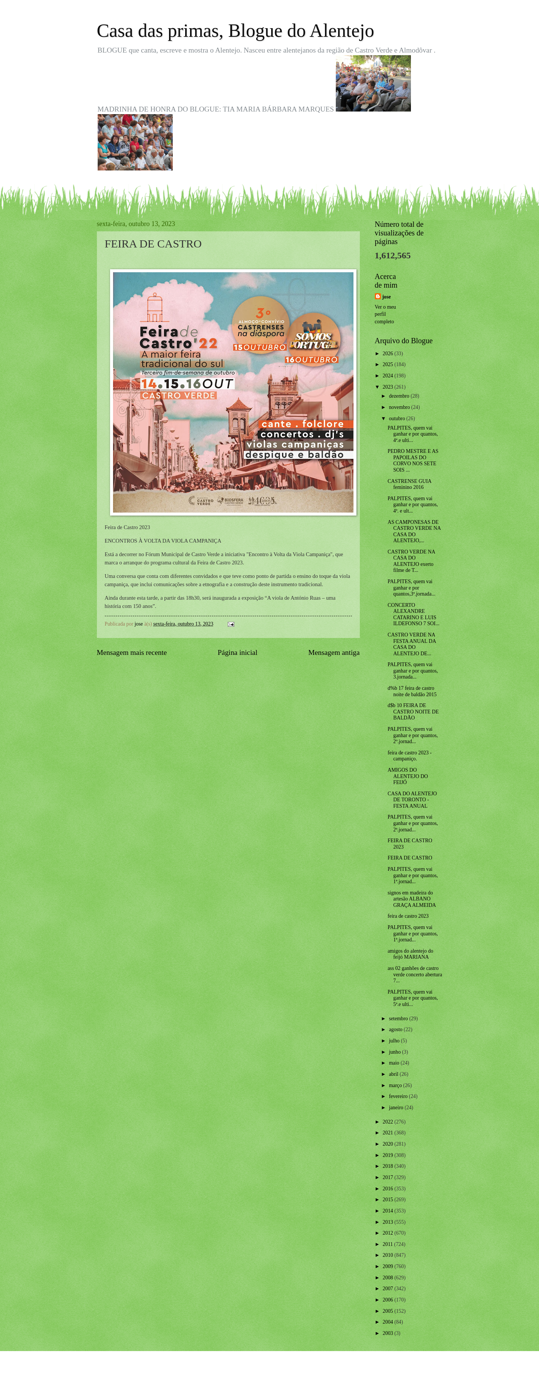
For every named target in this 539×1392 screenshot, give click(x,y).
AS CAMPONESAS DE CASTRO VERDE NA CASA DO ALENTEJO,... (414, 531)
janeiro (397, 1107)
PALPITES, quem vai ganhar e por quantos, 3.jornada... (413, 671)
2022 (388, 1122)
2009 (388, 1266)
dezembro (400, 396)
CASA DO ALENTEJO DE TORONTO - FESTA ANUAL (412, 800)
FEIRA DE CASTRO (410, 858)
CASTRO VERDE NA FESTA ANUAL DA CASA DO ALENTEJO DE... (412, 644)
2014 (388, 1211)
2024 (388, 376)
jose (386, 297)
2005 (388, 1311)
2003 (388, 1333)
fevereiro (399, 1096)
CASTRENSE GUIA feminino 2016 (409, 484)
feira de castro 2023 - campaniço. (410, 756)
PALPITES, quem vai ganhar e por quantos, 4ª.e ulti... (413, 434)
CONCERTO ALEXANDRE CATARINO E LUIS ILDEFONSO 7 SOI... (413, 614)
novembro (400, 407)
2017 (388, 1177)
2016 (388, 1188)
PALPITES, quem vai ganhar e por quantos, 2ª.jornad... (413, 823)
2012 (388, 1233)
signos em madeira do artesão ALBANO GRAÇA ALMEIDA (412, 899)
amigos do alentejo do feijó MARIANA (410, 954)
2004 (388, 1322)
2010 (388, 1255)
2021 (388, 1133)
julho (395, 1041)
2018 (388, 1166)
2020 (388, 1144)
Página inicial (238, 652)
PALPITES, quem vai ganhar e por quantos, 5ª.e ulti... (413, 998)
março (396, 1085)
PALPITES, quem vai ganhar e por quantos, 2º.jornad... (413, 735)
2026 (388, 353)
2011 (388, 1244)
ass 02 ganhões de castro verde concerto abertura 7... (415, 974)
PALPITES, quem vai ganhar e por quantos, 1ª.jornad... (413, 875)
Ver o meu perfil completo (385, 314)
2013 (388, 1222)
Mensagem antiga (334, 652)
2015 (388, 1199)
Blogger (311, 1377)
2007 (388, 1288)
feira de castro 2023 (408, 916)
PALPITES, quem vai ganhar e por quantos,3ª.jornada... (411, 588)
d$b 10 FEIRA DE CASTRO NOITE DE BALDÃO (413, 712)
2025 (388, 364)
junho (395, 1052)
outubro (397, 418)
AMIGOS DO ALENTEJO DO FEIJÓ (408, 776)
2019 (388, 1155)
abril (394, 1074)
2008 (388, 1277)
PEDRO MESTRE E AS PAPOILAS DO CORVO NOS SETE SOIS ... (413, 460)
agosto (396, 1029)
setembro (399, 1018)
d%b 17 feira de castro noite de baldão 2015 (412, 691)
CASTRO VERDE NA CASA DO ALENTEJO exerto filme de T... (411, 561)
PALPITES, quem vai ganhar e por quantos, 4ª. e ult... (413, 505)
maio (394, 1063)
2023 (388, 387)
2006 (388, 1300)
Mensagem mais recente (132, 652)
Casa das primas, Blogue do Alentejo (235, 30)
